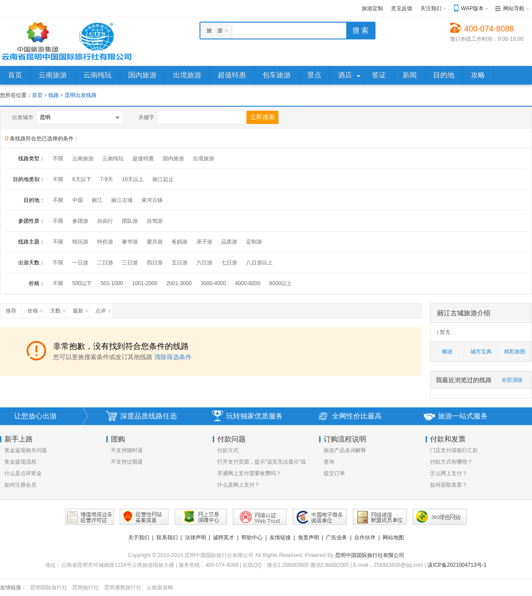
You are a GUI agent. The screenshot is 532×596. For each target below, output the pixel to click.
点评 (103, 309)
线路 (54, 95)
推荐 (14, 309)
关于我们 (138, 537)
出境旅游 (203, 158)
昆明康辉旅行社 (122, 587)
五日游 (180, 262)
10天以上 (133, 179)
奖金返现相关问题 (25, 450)
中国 (77, 200)
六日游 (204, 262)
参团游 (80, 221)
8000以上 (280, 283)
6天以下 (81, 179)
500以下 (82, 283)
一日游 (80, 262)
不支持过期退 (127, 462)
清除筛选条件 (173, 356)
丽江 (97, 200)
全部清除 (512, 380)
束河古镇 (152, 200)
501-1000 (112, 283)
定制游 (254, 242)
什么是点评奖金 (23, 473)
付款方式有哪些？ (451, 462)
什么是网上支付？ (238, 485)
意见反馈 (401, 8)
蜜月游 (155, 242)
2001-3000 (179, 283)
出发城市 (22, 117)
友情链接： (13, 587)
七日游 (229, 262)
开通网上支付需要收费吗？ (249, 473)
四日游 (155, 262)
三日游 (130, 262)
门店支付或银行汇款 (454, 450)
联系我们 (167, 537)
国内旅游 (173, 158)
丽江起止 (163, 179)
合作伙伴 (365, 537)
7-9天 (106, 179)
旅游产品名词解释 (345, 450)
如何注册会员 (20, 485)
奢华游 (130, 242)
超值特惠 (143, 158)
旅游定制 (372, 8)
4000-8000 (247, 283)
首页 (37, 95)
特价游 (105, 242)
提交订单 (334, 473)
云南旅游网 (159, 587)
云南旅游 (83, 158)
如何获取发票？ (448, 485)
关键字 (146, 117)
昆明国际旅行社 (48, 587)
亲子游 (204, 242)
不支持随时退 (127, 450)
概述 (447, 351)
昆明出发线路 (81, 95)
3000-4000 (213, 283)
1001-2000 (144, 283)
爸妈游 (180, 242)
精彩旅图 (514, 351)
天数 (58, 309)
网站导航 (513, 8)
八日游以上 (259, 262)
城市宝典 (481, 351)
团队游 (130, 221)
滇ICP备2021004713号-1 (456, 565)
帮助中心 (251, 537)
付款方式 (228, 450)
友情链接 (280, 537)
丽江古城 (122, 200)
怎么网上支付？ (448, 473)
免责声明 (308, 537)
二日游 (105, 262)
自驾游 (155, 221)
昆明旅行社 (85, 587)
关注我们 (431, 8)
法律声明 (195, 537)
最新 (81, 309)
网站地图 (393, 537)
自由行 (105, 221)
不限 (58, 158)
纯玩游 (80, 242)
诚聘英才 (223, 537)
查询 (329, 462)
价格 (35, 309)
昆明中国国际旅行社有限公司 (369, 555)
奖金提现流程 (20, 462)
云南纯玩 (113, 158)
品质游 (229, 242)
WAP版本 (472, 8)
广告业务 (336, 537)
